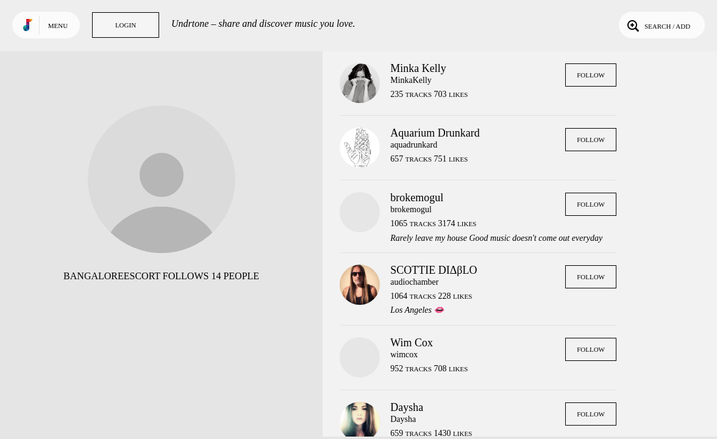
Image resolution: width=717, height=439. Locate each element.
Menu (58, 25)
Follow (591, 75)
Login (125, 25)
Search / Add (657, 25)
